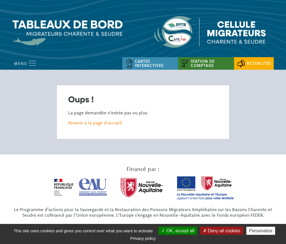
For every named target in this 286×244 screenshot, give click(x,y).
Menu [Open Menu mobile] (25, 63)
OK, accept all (177, 230)
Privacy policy (143, 238)
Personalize (261, 230)
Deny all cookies (221, 230)
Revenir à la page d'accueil (95, 122)
